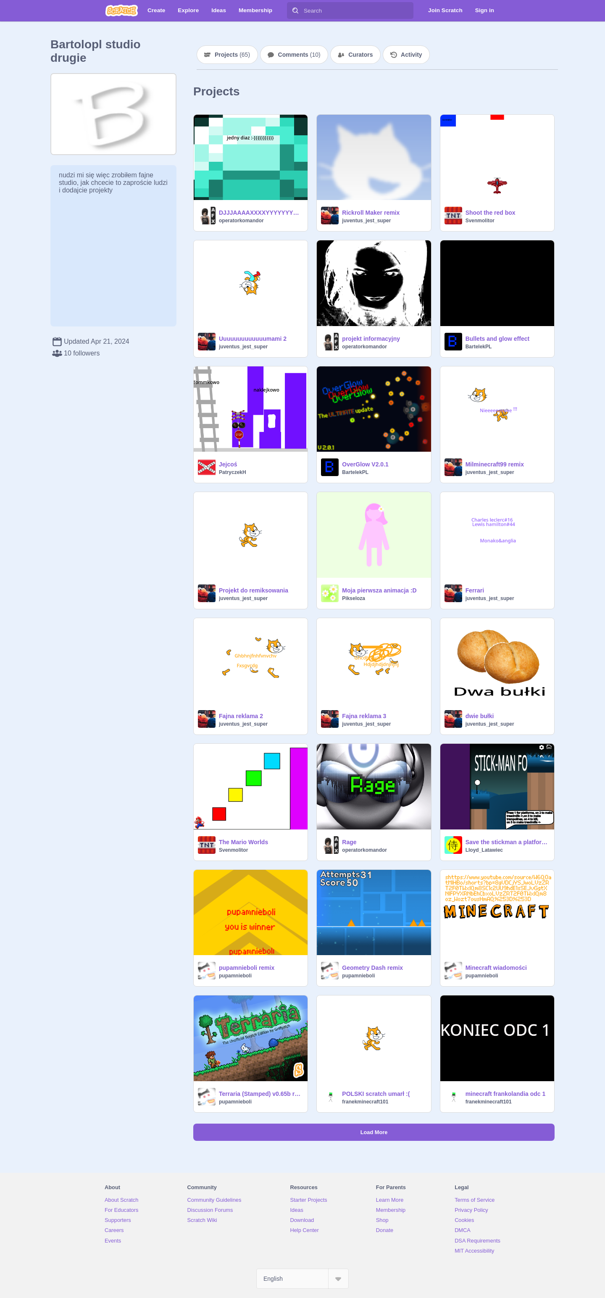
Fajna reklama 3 (364, 716)
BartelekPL (479, 347)
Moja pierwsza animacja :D (379, 590)
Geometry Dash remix (372, 967)
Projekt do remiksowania (253, 590)
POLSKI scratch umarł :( (376, 1093)
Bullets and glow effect (497, 338)
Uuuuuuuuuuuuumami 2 (253, 338)
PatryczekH (232, 472)
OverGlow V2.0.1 (365, 464)
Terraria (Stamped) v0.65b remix (260, 1093)
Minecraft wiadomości (496, 967)
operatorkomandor (241, 221)
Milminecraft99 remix (495, 464)
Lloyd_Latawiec (484, 850)
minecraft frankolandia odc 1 (506, 1093)
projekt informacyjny (371, 338)
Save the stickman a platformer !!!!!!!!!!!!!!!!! (507, 842)
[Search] (295, 10)
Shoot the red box (491, 212)
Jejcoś (228, 464)
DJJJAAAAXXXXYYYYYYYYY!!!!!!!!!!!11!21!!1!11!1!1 (260, 212)
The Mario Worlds (243, 842)
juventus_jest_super (366, 221)
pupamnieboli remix (246, 967)
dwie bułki (480, 716)
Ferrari (475, 590)
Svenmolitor (480, 221)
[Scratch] (122, 10)
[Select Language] (302, 1279)
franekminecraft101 (365, 1102)
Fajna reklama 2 (241, 716)
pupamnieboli (235, 976)
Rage (349, 842)
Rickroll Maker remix (371, 212)
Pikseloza (353, 598)
